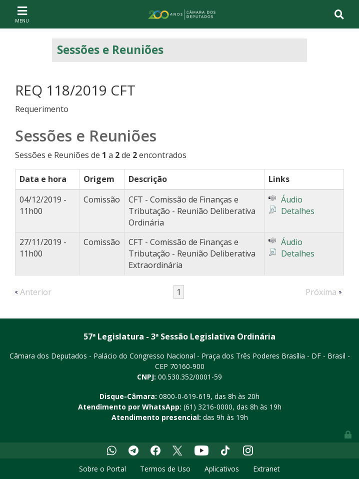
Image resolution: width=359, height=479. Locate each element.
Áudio (291, 199)
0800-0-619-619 (184, 396)
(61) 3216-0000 (208, 407)
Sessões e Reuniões (110, 50)
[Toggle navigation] (22, 14)
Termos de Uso (165, 469)
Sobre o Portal (102, 469)
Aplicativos (221, 469)
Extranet (266, 469)
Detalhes (297, 211)
